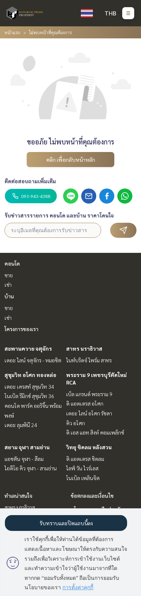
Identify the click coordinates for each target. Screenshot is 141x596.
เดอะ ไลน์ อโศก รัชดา (89, 413)
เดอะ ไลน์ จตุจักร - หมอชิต (33, 360)
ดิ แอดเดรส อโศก (84, 403)
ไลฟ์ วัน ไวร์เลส (82, 468)
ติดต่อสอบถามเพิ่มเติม (30, 181)
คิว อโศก (75, 423)
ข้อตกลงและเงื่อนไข (92, 495)
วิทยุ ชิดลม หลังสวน (89, 447)
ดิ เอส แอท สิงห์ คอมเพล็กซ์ (95, 432)
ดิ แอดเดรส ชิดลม (85, 458)
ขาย (9, 275)
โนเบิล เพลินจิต (83, 477)
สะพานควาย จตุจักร (28, 348)
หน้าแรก (12, 32)
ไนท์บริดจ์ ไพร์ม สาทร (89, 360)
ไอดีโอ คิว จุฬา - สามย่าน (31, 468)
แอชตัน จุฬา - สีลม (24, 458)
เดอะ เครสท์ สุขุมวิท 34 (29, 386)
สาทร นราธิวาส (84, 348)
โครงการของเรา (21, 328)
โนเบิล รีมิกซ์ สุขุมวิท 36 (29, 395)
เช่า (8, 284)
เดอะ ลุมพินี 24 (21, 424)
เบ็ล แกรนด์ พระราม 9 (89, 394)
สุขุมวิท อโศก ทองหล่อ (30, 374)
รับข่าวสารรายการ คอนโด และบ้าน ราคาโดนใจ (59, 215)
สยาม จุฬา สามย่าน (27, 447)
